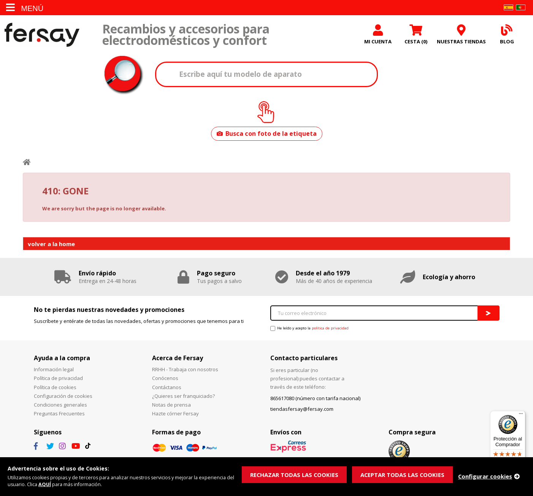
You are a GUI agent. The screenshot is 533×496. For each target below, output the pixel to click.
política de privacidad (330, 329)
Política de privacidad (58, 379)
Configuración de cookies (63, 396)
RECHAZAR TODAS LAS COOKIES (294, 474)
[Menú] (520, 415)
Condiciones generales (60, 405)
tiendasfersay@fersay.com (301, 410)
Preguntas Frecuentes (59, 414)
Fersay (42, 35)
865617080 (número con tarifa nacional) (315, 399)
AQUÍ (45, 484)
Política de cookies (55, 388)
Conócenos (165, 379)
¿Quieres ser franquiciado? (183, 396)
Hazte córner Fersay (175, 414)
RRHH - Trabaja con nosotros (185, 370)
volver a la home (51, 244)
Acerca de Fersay (177, 359)
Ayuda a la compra (62, 359)
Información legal (54, 370)
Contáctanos (166, 388)
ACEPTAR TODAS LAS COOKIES (403, 474)
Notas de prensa (171, 405)
